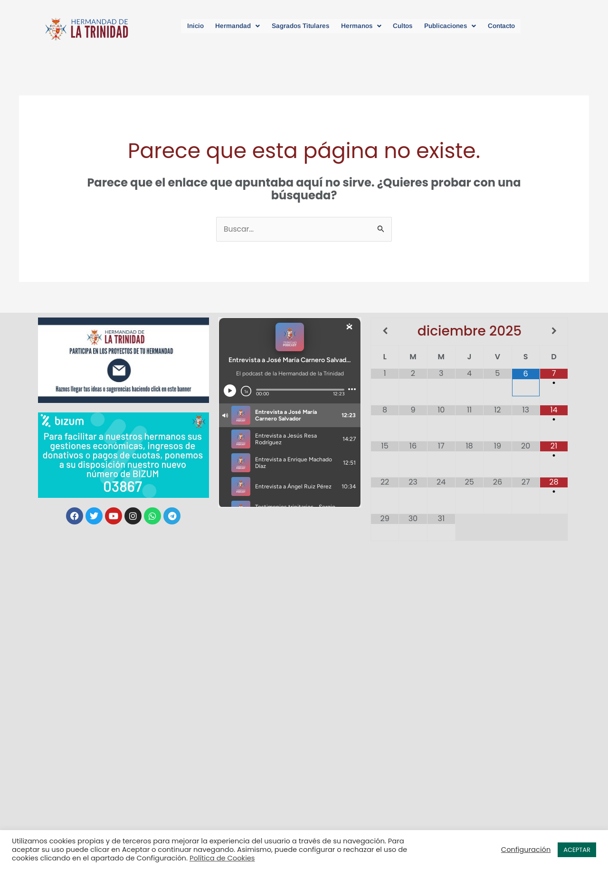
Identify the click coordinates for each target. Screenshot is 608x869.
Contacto (518, 25)
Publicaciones (461, 25)
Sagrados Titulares (294, 25)
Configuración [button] (526, 849)
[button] (225, 25)
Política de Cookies (222, 858)
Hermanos (361, 25)
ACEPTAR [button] (576, 849)
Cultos (408, 25)
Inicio (178, 25)
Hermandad (224, 25)
